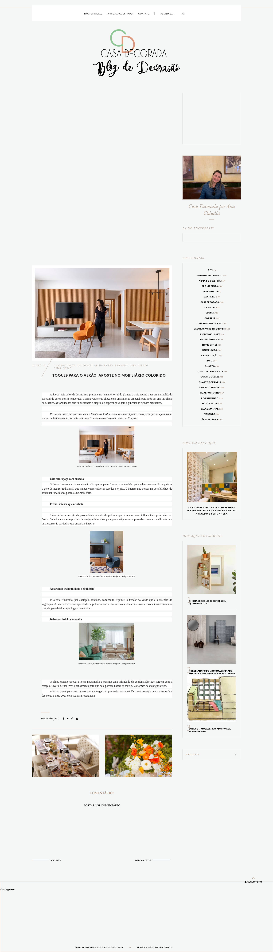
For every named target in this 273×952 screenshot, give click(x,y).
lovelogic (165, 947)
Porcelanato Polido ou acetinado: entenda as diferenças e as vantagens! (212, 672)
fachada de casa (211, 339)
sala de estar (212, 403)
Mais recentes (143, 860)
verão (67, 368)
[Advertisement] (102, 176)
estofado (121, 365)
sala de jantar (212, 408)
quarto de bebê (211, 376)
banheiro (212, 296)
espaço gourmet (212, 334)
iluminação (211, 350)
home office (211, 344)
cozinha (211, 318)
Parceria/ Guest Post (120, 13)
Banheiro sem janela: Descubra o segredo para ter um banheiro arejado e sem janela (212, 510)
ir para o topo (253, 879)
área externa (212, 419)
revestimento (212, 398)
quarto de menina (211, 382)
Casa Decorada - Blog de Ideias (95, 947)
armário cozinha (212, 280)
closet (211, 312)
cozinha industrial (211, 323)
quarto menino (212, 392)
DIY (212, 270)
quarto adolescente (212, 371)
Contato (143, 13)
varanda (211, 414)
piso (211, 360)
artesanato (212, 291)
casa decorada (64, 365)
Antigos (56, 860)
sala (133, 365)
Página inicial (93, 13)
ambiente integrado (211, 275)
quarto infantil (211, 387)
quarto (212, 366)
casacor (211, 307)
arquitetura (212, 286)
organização (211, 355)
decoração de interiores (95, 365)
